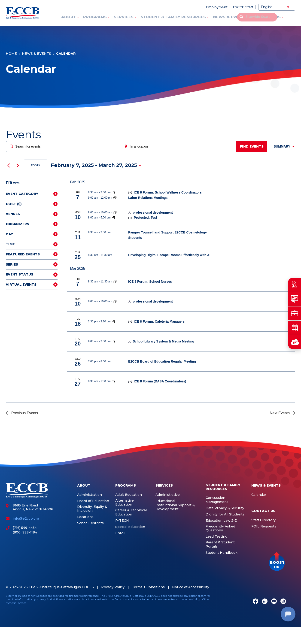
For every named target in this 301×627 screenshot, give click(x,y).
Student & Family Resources (173, 17)
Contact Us (267, 17)
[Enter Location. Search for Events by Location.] (180, 146)
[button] (277, 563)
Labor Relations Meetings (147, 198)
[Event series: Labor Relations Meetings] (114, 197)
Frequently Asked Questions (220, 528)
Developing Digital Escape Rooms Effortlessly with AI (169, 255)
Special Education (130, 527)
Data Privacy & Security (225, 508)
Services (124, 17)
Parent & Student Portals (220, 544)
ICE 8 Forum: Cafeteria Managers (159, 321)
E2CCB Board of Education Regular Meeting (162, 361)
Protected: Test (145, 217)
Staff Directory (263, 520)
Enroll (120, 533)
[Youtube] (274, 601)
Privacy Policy (113, 587)
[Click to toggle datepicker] (96, 165)
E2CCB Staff (243, 7)
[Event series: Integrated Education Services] (114, 212)
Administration (89, 495)
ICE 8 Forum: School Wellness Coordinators (168, 192)
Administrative (167, 495)
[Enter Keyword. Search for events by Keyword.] (64, 146)
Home (11, 55)
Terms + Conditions (148, 587)
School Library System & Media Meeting (163, 341)
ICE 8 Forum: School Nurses (150, 281)
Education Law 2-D (221, 521)
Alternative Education (124, 503)
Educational (165, 501)
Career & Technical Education (131, 512)
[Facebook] (255, 601)
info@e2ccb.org (26, 518)
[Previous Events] (8, 165)
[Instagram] (283, 601)
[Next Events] (17, 165)
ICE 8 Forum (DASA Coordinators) (160, 381)
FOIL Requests (263, 526)
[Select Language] (276, 7)
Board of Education (93, 501)
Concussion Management (217, 500)
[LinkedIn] (265, 601)
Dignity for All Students (225, 514)
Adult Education (128, 495)
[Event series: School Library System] (113, 341)
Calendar (258, 495)
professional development (153, 212)
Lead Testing (216, 537)
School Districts (90, 523)
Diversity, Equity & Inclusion (92, 509)
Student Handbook (221, 553)
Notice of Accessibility (190, 587)
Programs (95, 17)
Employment (217, 7)
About (68, 17)
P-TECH (122, 521)
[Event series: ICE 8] (113, 192)
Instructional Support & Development (175, 507)
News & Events (230, 17)
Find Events (253, 146)
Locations (85, 517)
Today (35, 165)
